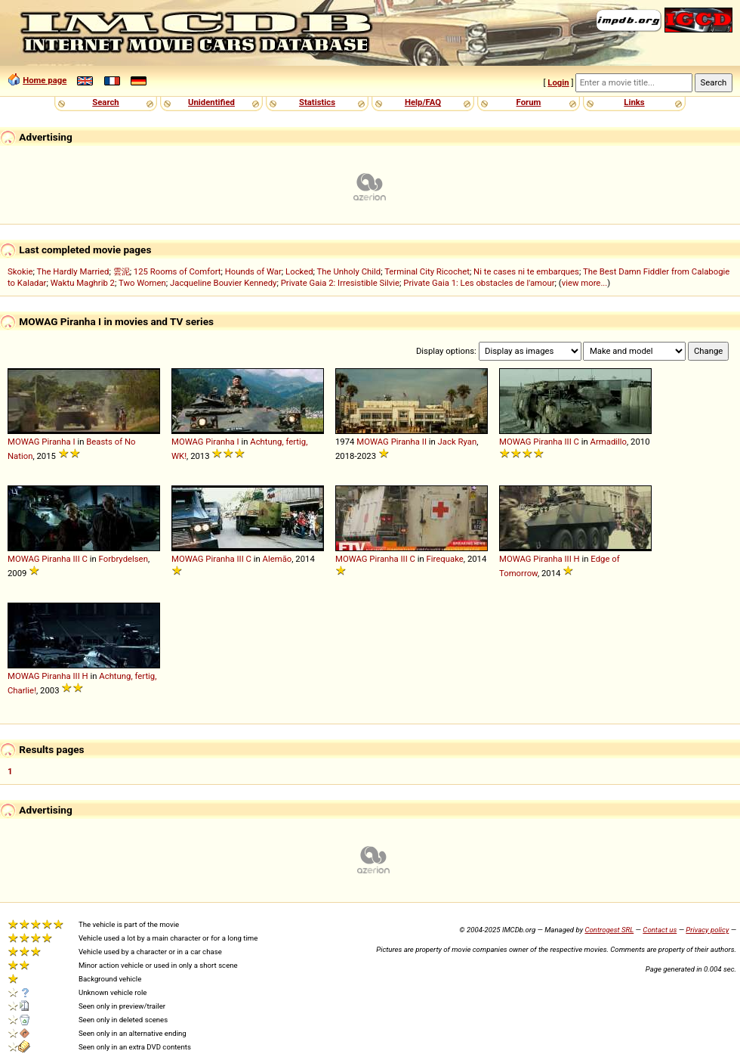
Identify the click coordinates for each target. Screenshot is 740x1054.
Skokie (20, 271)
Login (558, 82)
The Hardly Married (72, 271)
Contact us (660, 929)
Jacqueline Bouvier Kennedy (223, 282)
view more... (585, 282)
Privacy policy (707, 929)
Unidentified (211, 102)
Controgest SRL (609, 929)
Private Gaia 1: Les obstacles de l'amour (478, 282)
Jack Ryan (457, 441)
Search (105, 102)
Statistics (317, 102)
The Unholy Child (349, 271)
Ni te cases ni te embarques (526, 271)
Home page (44, 80)
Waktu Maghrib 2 (83, 282)
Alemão (277, 558)
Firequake (445, 558)
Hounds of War (253, 271)
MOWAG (24, 441)
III (568, 441)
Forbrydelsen (123, 558)
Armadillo (608, 441)
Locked (299, 271)
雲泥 (121, 271)
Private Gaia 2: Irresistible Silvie (340, 282)
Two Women (142, 282)
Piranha (56, 441)
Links (634, 102)
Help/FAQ (423, 102)
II (424, 441)
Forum (528, 102)
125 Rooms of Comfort (177, 271)
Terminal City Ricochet (427, 271)
